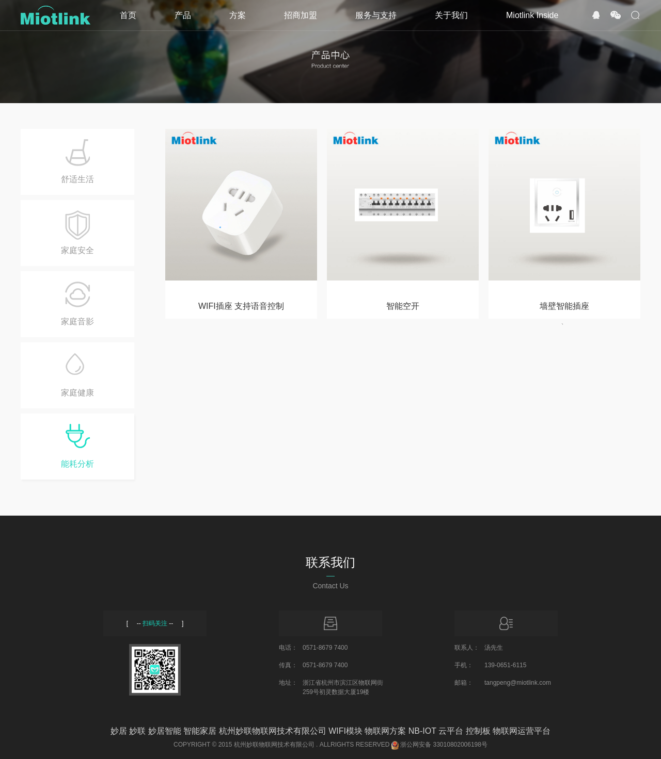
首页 (128, 15)
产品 (183, 15)
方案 (237, 15)
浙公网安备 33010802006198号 (443, 744)
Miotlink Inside (532, 15)
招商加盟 (300, 15)
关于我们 (451, 15)
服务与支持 (376, 15)
